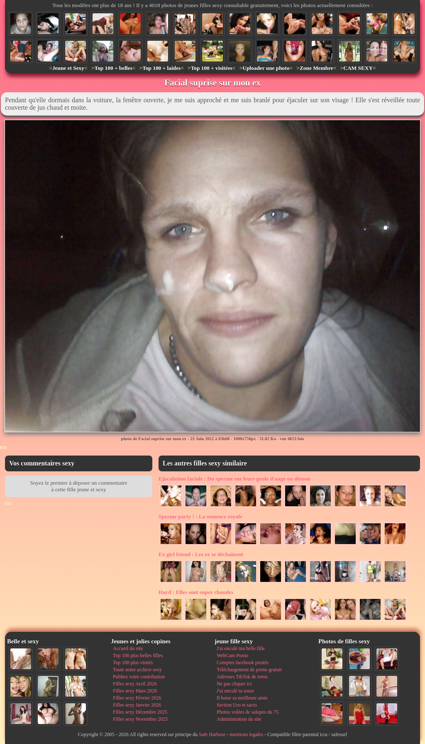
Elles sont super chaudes (196, 592)
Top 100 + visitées (211, 68)
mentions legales (246, 734)
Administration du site (239, 719)
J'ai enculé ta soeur (235, 691)
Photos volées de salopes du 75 (247, 712)
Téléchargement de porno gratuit (249, 670)
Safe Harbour (212, 734)
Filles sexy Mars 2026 (135, 691)
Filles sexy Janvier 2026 (137, 705)
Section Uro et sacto (237, 705)
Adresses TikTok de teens (242, 677)
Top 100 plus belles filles (138, 655)
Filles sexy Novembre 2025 (140, 719)
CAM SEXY (358, 68)
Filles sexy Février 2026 (137, 698)
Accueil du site (128, 648)
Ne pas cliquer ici (234, 684)
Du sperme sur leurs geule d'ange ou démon (234, 478)
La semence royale (200, 516)
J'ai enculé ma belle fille (241, 648)
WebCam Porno (232, 655)
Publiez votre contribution (139, 677)
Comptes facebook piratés (243, 662)
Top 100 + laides (161, 68)
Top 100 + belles (113, 68)
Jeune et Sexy (68, 68)
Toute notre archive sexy (137, 670)
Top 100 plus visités (133, 662)
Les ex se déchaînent (201, 554)
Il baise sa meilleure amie (242, 698)
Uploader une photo (265, 68)
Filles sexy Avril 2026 (134, 684)
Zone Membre (316, 68)
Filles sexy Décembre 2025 (140, 712)
